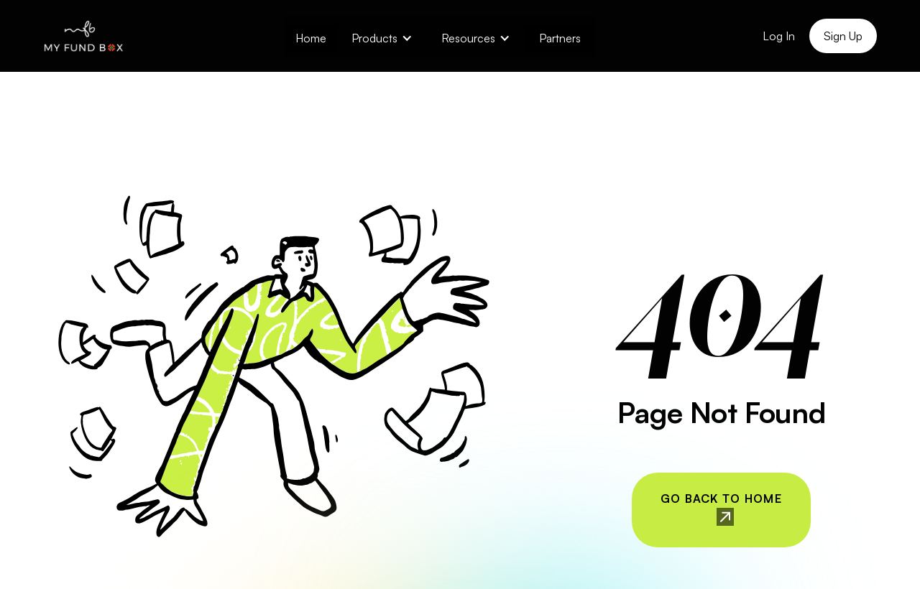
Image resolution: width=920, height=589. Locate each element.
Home (310, 38)
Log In (779, 36)
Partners (560, 38)
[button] (382, 36)
